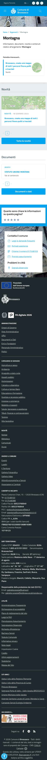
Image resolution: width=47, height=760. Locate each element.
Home (5, 32)
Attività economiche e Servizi (14, 480)
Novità (8, 113)
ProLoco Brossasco (9, 686)
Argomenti (14, 32)
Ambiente (6, 369)
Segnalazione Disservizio (12, 625)
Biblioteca (6, 438)
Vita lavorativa (8, 421)
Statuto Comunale (9, 637)
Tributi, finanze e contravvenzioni (15, 413)
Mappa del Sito (8, 665)
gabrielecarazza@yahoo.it (17, 590)
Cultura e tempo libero (11, 389)
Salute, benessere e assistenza (14, 409)
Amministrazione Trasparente (14, 605)
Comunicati (6, 442)
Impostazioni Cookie (10, 649)
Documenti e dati (23, 191)
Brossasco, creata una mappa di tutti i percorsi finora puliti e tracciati (18, 66)
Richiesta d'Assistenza (11, 629)
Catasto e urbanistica (10, 385)
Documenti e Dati (9, 339)
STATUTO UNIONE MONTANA (17, 171)
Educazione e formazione (12, 393)
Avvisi (8, 167)
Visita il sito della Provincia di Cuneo (16, 682)
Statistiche (6, 661)
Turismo (5, 417)
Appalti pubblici (8, 377)
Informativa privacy (10, 641)
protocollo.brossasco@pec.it (18, 509)
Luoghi (4, 464)
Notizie (4, 434)
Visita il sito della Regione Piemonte (16, 678)
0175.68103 (10, 497)
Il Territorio (6, 468)
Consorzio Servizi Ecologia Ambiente (16, 702)
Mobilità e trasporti (9, 405)
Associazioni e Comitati (11, 484)
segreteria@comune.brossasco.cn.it (21, 512)
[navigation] (5, 10)
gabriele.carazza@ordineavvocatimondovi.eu (23, 593)
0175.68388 (10, 500)
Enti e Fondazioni (9, 343)
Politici (4, 351)
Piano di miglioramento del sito (14, 613)
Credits (4, 653)
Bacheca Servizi (8, 633)
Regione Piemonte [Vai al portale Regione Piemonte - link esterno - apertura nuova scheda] (9, 3)
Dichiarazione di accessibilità (13, 609)
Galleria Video (7, 476)
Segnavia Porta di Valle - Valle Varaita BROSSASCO (23, 690)
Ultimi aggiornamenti (10, 657)
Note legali (6, 645)
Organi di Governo (9, 327)
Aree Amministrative (10, 331)
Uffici (4, 335)
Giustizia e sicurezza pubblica (13, 397)
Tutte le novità (23, 141)
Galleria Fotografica (10, 472)
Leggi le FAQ (7, 617)
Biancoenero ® (25, 754)
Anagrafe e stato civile (11, 373)
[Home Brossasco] (22, 11)
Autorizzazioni (7, 381)
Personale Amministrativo (12, 347)
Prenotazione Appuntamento (14, 621)
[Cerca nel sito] (40, 11)
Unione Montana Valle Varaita (14, 694)
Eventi (4, 460)
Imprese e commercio (10, 401)
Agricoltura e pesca (9, 365)
